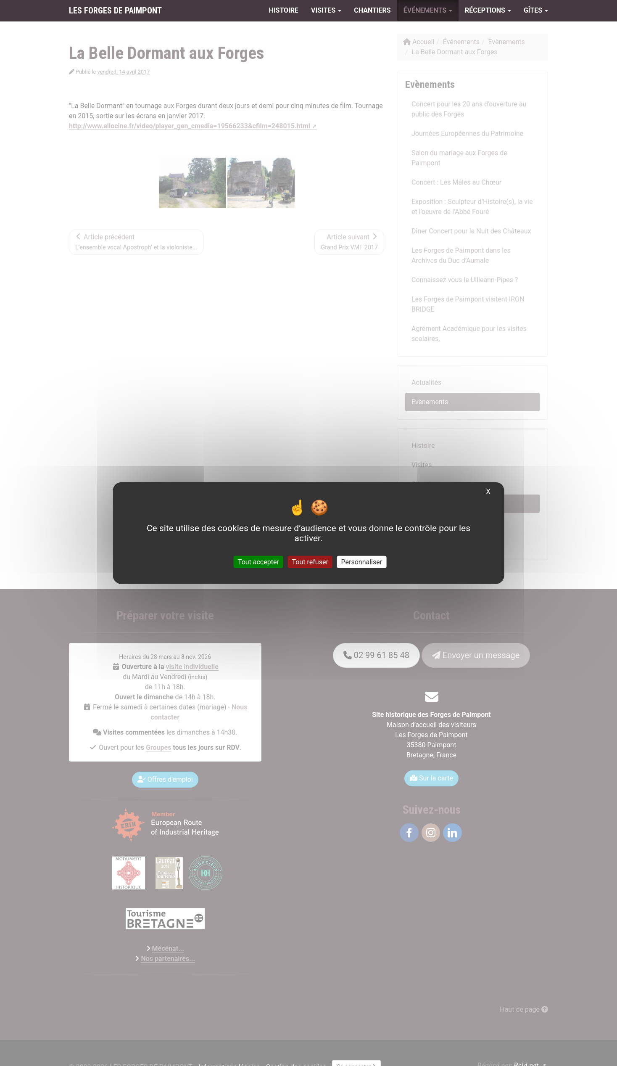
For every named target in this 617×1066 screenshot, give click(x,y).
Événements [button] (427, 10)
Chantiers (372, 10)
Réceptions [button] (488, 10)
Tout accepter (258, 562)
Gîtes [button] (536, 10)
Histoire (283, 10)
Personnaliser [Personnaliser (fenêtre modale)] (361, 562)
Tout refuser (310, 562)
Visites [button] (326, 10)
